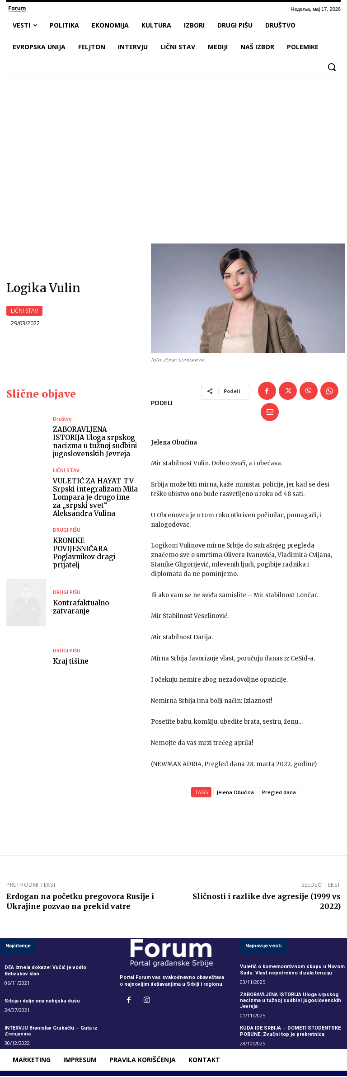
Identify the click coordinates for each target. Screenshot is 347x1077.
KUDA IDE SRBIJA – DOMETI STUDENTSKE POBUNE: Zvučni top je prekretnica (290, 1032)
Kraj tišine (71, 662)
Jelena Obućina (235, 793)
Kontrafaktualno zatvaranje (81, 607)
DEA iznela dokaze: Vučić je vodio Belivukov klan (45, 972)
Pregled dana (279, 793)
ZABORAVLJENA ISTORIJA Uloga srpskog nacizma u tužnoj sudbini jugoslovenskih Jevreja (95, 442)
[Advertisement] (173, 153)
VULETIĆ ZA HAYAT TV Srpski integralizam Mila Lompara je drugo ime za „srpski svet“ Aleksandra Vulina (95, 498)
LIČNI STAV (24, 311)
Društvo (62, 419)
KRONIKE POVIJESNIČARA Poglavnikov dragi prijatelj (84, 553)
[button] (332, 67)
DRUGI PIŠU (66, 530)
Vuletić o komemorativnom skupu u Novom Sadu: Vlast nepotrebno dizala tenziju (292, 971)
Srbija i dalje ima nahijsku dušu (42, 1002)
